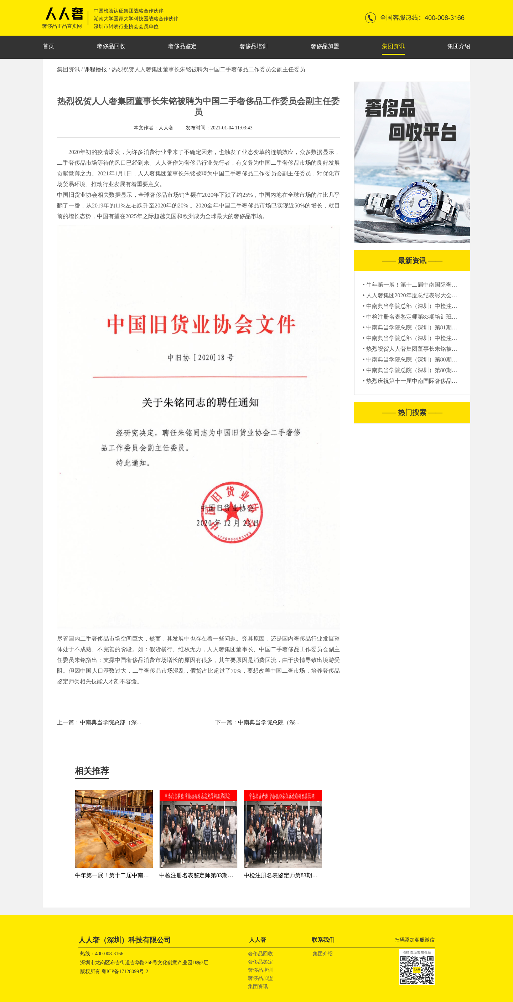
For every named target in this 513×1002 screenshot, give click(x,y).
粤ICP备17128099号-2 (125, 971)
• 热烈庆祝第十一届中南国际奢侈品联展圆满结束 (424, 381)
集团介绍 (458, 46)
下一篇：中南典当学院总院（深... (257, 722)
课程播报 (96, 69)
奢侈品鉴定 (182, 46)
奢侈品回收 (111, 46)
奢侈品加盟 (325, 46)
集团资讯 (393, 46)
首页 (48, 46)
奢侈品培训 (253, 46)
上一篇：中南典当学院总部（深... (99, 722)
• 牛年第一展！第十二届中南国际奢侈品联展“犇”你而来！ (435, 285)
